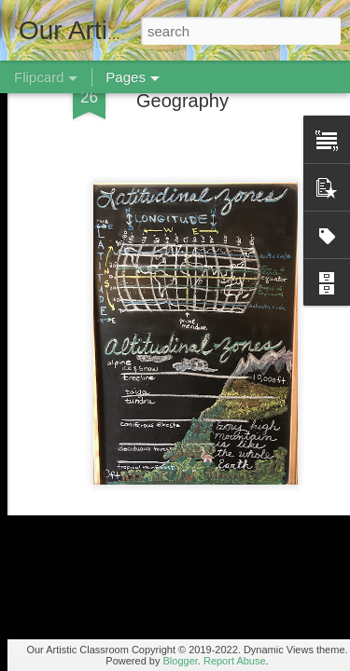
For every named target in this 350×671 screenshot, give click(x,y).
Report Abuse (234, 660)
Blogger (180, 660)
